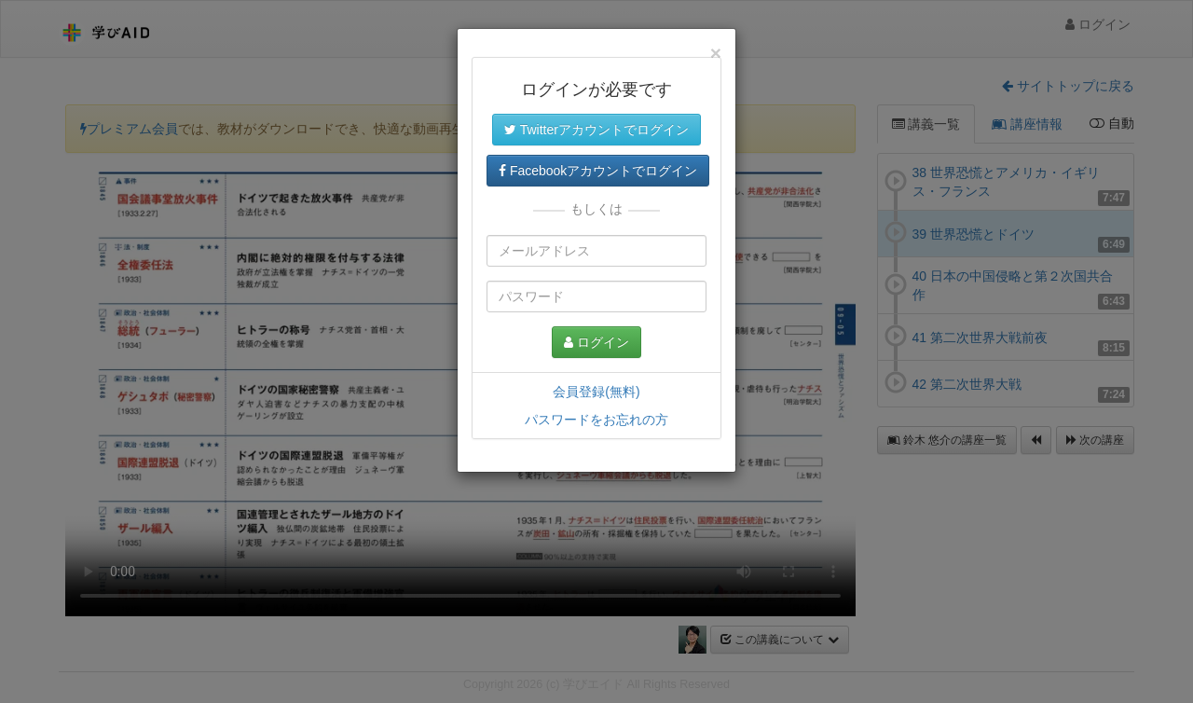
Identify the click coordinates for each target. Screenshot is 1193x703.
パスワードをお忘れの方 (596, 419)
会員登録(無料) (596, 391)
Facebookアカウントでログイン (598, 170)
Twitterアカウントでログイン (596, 129)
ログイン (596, 342)
